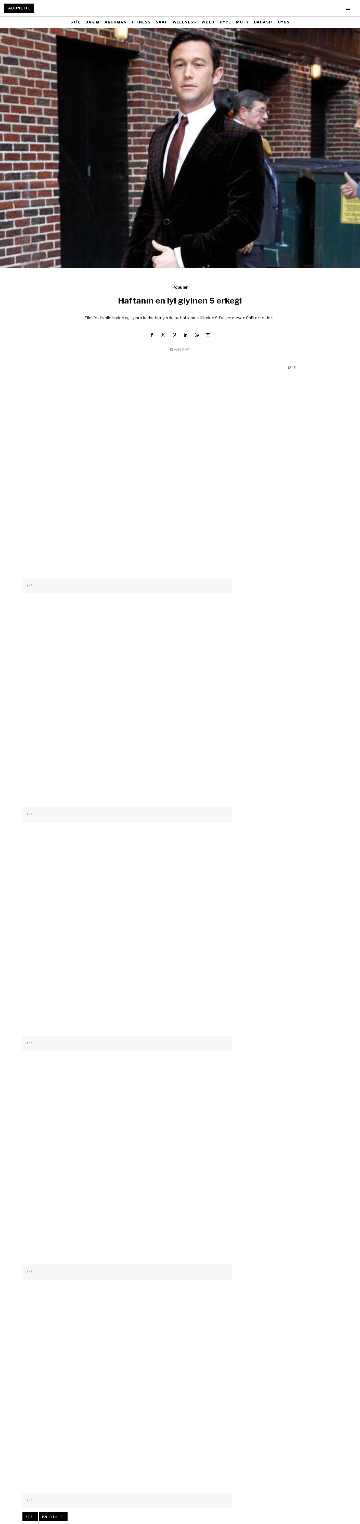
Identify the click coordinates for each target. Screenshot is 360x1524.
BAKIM (92, 22)
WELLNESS (184, 22)
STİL (75, 22)
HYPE (225, 22)
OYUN (284, 22)
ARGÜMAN (116, 22)
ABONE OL (19, 8)
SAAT (162, 22)
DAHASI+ (263, 22)
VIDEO (208, 22)
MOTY (242, 22)
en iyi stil (53, 1516)
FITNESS (141, 22)
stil (30, 1516)
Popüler (180, 287)
